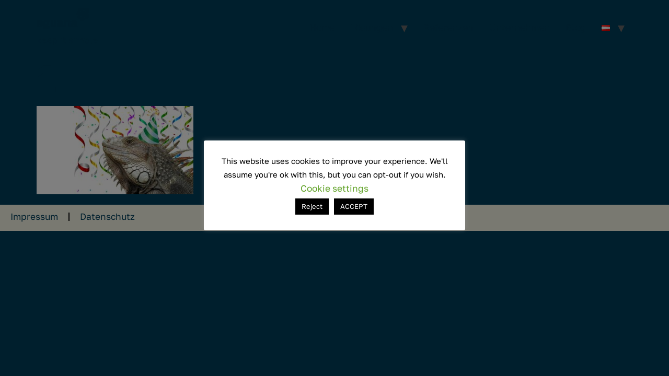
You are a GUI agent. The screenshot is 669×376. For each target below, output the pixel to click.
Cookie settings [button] (334, 188)
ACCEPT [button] (353, 206)
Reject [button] (312, 206)
